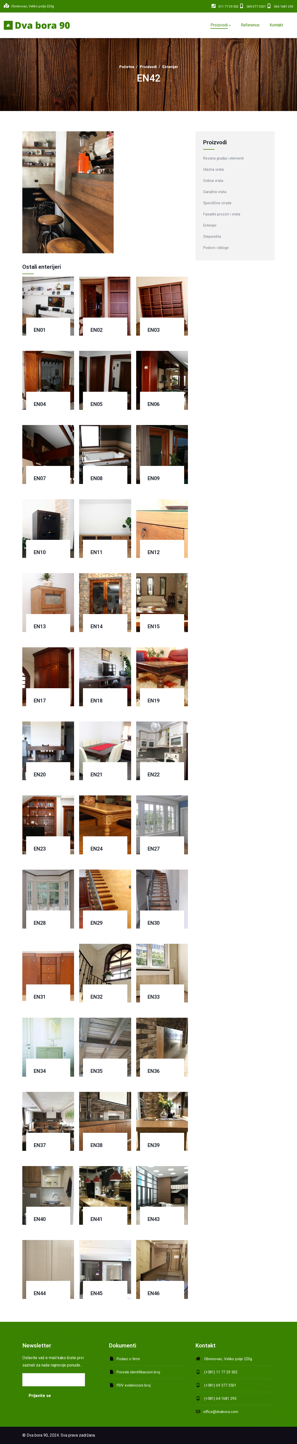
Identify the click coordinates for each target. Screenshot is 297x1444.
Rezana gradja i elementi (223, 158)
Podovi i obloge (216, 247)
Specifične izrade (217, 203)
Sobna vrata (213, 180)
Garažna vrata (214, 192)
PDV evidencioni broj (134, 1385)
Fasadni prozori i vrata (221, 214)
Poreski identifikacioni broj (138, 1372)
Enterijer (170, 67)
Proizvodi (148, 67)
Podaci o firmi (128, 1359)
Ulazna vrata (213, 169)
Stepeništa (212, 236)
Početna (126, 67)
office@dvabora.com (217, 1411)
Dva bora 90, (38, 1435)
